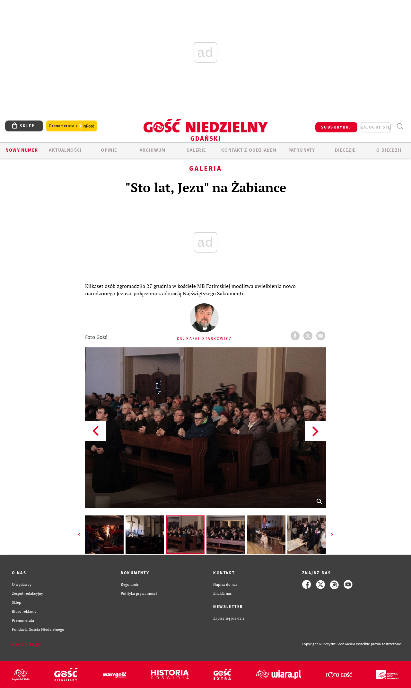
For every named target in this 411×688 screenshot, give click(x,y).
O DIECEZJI (388, 150)
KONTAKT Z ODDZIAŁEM (249, 150)
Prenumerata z (71, 126)
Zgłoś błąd (26, 644)
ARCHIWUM (153, 150)
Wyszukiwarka (400, 126)
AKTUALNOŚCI (65, 150)
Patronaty (301, 150)
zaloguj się (375, 127)
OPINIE (109, 150)
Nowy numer (21, 150)
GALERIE (196, 150)
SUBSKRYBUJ (336, 127)
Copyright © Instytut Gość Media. (329, 644)
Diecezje (345, 150)
